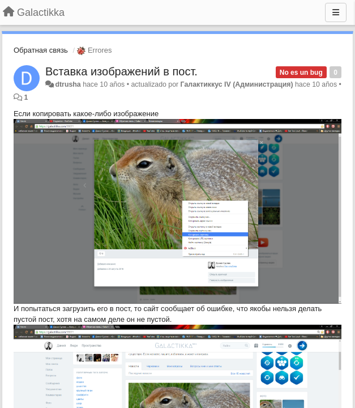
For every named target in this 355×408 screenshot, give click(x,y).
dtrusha (67, 84)
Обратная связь (41, 50)
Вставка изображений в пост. (121, 71)
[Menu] (336, 12)
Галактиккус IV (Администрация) (237, 84)
